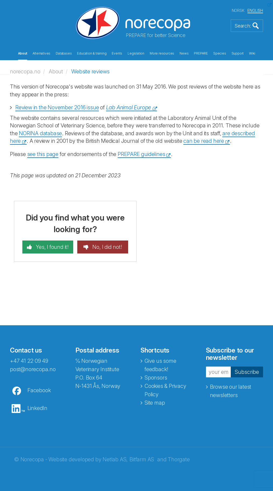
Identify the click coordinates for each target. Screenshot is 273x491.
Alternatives (42, 53)
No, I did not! (106, 247)
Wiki (252, 53)
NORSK (238, 10)
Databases (64, 53)
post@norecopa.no (33, 369)
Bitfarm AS (142, 459)
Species (219, 53)
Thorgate (179, 459)
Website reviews (90, 71)
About (22, 53)
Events (117, 53)
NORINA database (40, 133)
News (184, 53)
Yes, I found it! (51, 247)
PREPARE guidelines (141, 154)
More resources (162, 53)
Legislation (136, 53)
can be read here (203, 141)
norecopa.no (25, 71)
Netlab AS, (115, 459)
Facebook (39, 390)
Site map (155, 402)
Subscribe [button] (247, 372)
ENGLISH (255, 10)
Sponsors (156, 377)
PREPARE (201, 53)
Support (238, 53)
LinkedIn (37, 408)
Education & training (91, 53)
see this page (42, 154)
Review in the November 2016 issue (57, 107)
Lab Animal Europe (128, 107)
